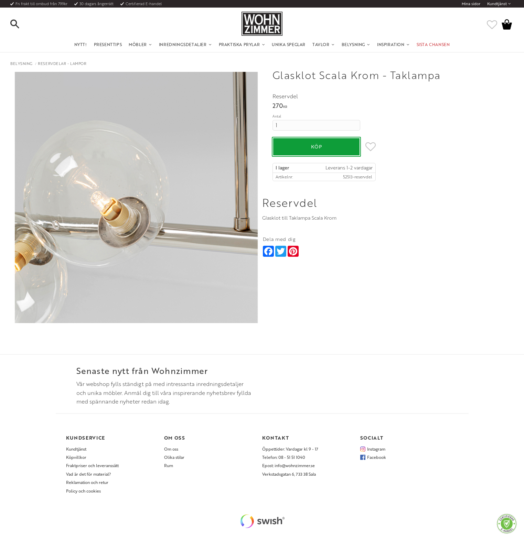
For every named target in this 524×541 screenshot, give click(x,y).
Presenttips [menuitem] (108, 44)
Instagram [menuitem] (376, 448)
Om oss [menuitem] (171, 448)
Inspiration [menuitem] (391, 44)
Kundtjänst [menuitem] (497, 4)
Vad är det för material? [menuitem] (88, 474)
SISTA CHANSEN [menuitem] (433, 44)
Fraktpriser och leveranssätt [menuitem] (92, 465)
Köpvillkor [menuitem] (76, 457)
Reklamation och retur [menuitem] (87, 482)
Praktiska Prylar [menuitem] (239, 44)
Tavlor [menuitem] (321, 44)
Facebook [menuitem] (376, 457)
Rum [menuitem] (168, 465)
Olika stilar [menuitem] (174, 457)
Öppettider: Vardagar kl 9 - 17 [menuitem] (290, 448)
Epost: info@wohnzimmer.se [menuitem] (288, 465)
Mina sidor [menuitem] (471, 4)
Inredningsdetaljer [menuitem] (183, 44)
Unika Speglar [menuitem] (289, 44)
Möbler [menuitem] (138, 44)
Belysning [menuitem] (353, 44)
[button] (20, 24)
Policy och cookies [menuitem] (83, 490)
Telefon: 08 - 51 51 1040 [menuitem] (283, 457)
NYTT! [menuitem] (80, 44)
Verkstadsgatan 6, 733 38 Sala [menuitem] (289, 474)
